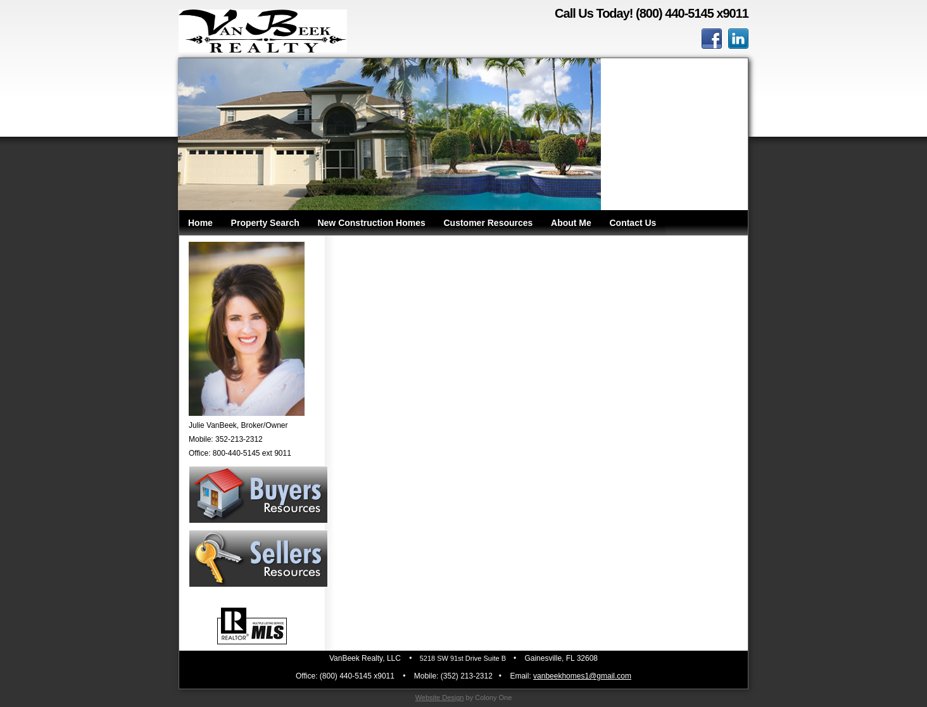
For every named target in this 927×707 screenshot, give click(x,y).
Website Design (439, 697)
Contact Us (632, 223)
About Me (571, 223)
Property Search (265, 223)
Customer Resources (488, 223)
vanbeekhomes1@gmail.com (582, 676)
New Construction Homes (371, 223)
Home (200, 223)
